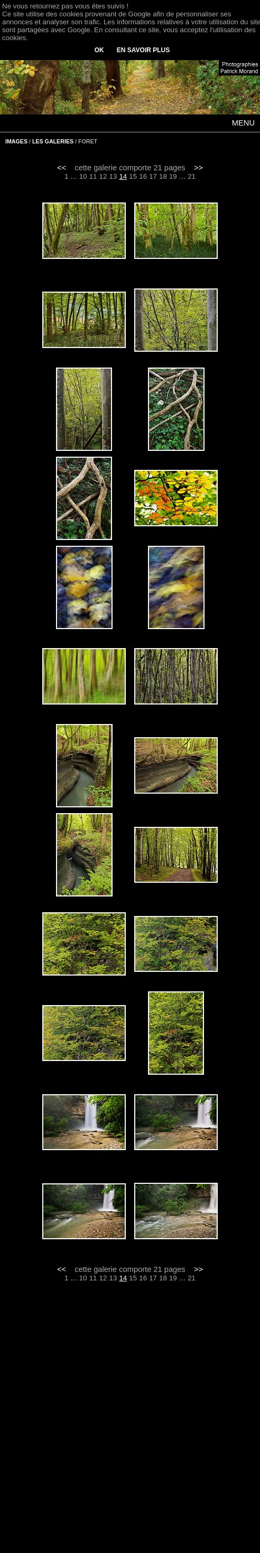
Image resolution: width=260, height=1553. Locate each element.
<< (61, 167)
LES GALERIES (52, 141)
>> (198, 167)
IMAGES (16, 141)
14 (123, 176)
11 (93, 176)
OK (99, 50)
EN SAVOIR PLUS (143, 50)
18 (163, 176)
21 (192, 176)
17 (153, 176)
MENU (243, 123)
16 (143, 176)
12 (103, 176)
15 (133, 176)
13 (113, 176)
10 (83, 176)
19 (173, 176)
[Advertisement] (130, 1425)
